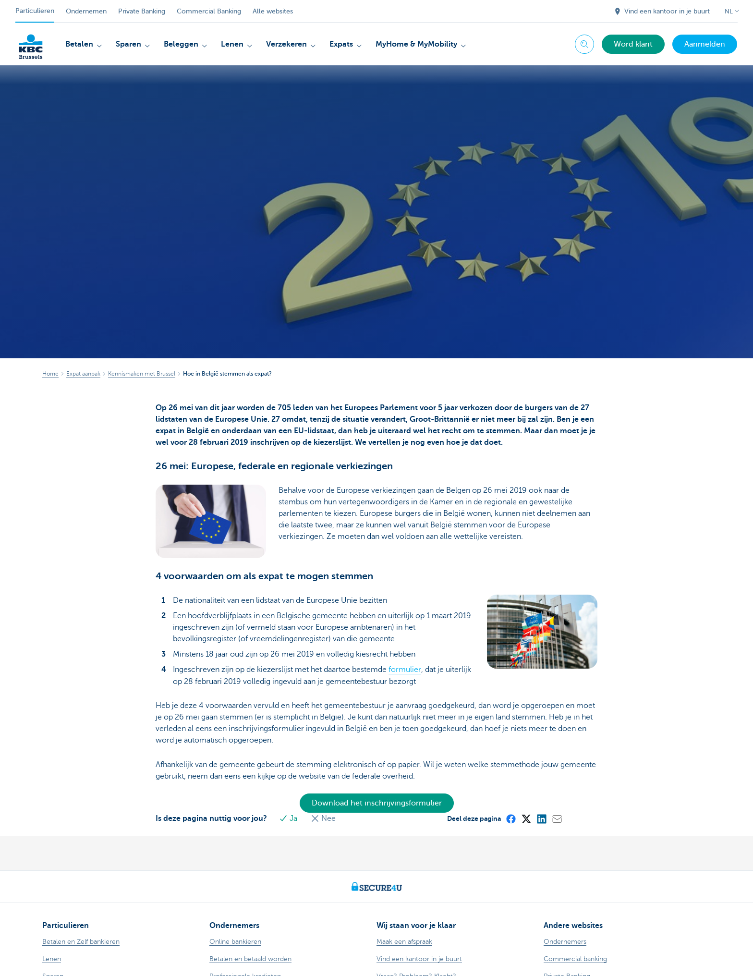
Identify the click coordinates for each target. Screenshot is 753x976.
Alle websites (273, 11)
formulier (405, 630)
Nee (324, 779)
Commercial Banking (209, 11)
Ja (290, 779)
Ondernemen (86, 11)
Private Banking (141, 11)
